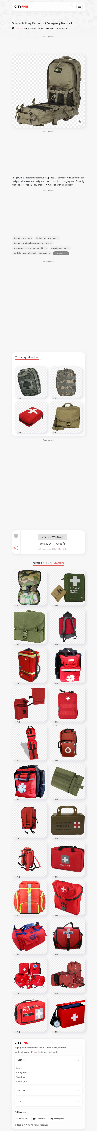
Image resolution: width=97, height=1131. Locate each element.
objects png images (60, 248)
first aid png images (23, 238)
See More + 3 (61, 253)
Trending (20, 1077)
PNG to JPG (21, 1081)
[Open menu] (79, 7)
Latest (19, 1068)
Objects (57, 181)
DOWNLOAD (52, 537)
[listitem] (22, 1119)
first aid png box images (47, 238)
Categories (21, 1072)
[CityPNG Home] (21, 7)
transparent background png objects (30, 248)
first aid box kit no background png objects (33, 243)
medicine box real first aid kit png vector (32, 253)
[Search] (72, 7)
